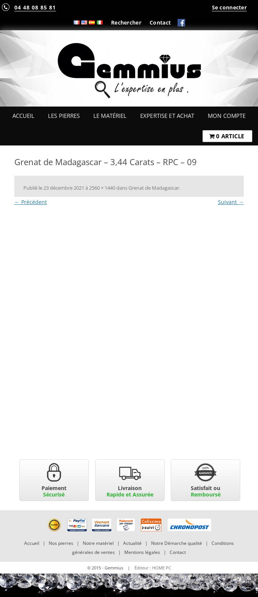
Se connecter (229, 7)
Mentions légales (142, 552)
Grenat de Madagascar (153, 187)
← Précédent (30, 202)
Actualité (132, 543)
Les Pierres (64, 115)
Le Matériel (110, 115)
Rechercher (126, 22)
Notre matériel (98, 543)
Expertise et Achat (167, 115)
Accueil (23, 115)
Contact (160, 22)
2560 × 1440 (102, 187)
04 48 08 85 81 (35, 7)
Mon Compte (227, 115)
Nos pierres (61, 543)
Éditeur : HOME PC (152, 568)
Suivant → (231, 202)
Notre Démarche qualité (176, 543)
